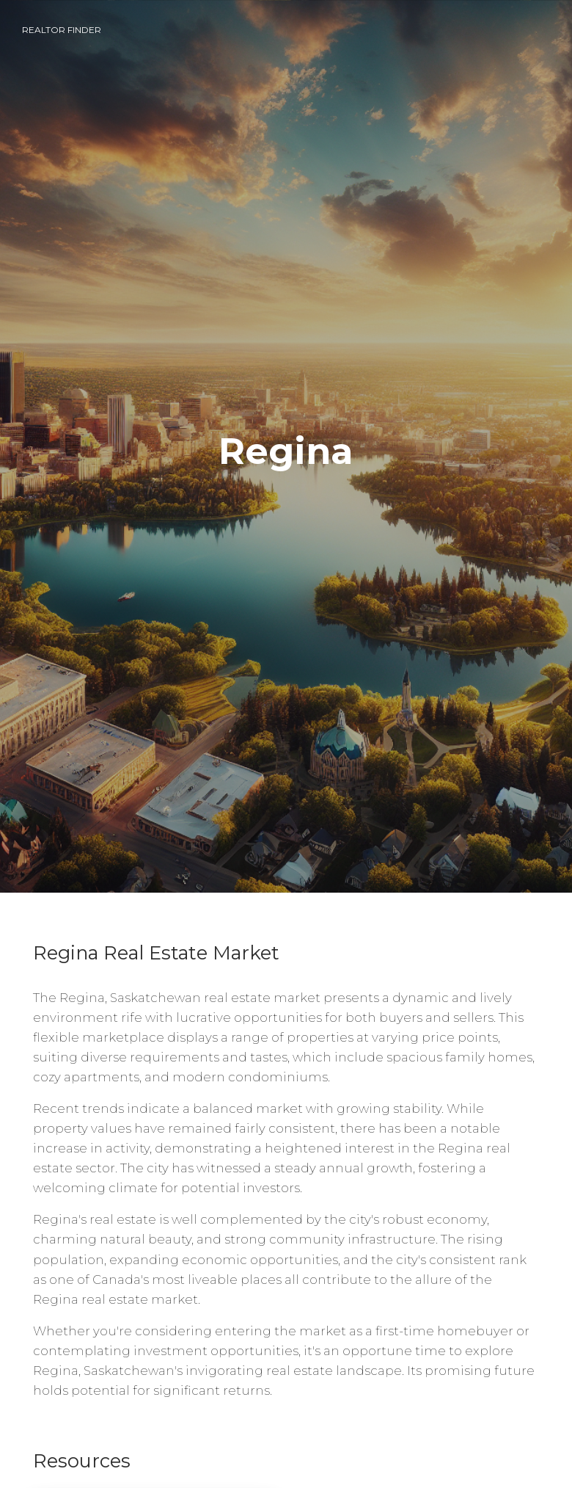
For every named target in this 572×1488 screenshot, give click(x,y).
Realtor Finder (61, 29)
